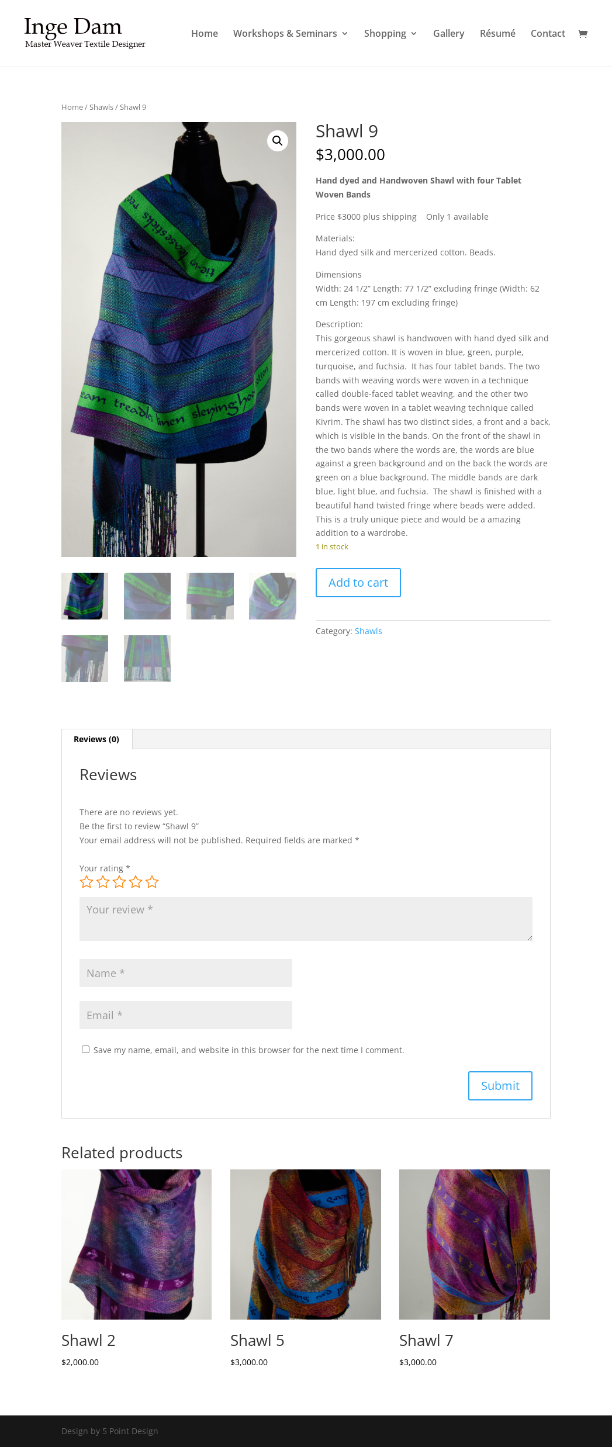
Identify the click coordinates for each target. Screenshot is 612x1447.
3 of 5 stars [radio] (119, 882)
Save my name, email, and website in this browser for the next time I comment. (249, 1049)
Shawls (101, 107)
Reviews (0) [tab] (96, 739)
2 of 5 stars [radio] (103, 882)
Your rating (104, 868)
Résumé (498, 34)
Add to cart (358, 582)
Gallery (449, 34)
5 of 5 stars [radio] (152, 882)
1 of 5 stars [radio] (86, 882)
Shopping (385, 34)
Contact (548, 34)
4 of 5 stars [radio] (136, 882)
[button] (277, 140)
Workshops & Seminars (285, 34)
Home (204, 34)
